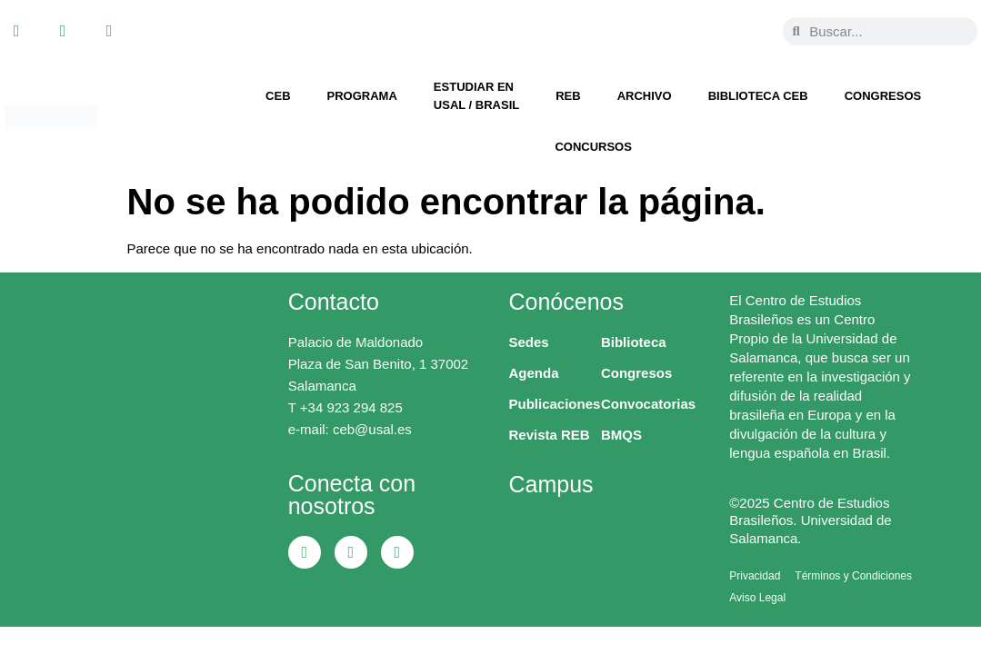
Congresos (883, 96)
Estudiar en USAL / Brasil (476, 96)
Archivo (644, 96)
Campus (551, 484)
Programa (362, 96)
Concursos (593, 147)
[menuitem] (729, 19)
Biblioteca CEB (758, 96)
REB (568, 96)
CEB (277, 96)
